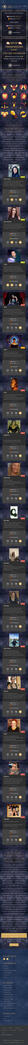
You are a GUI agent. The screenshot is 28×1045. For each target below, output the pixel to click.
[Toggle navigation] (3, 2)
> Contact (5, 966)
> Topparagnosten (7, 987)
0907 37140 (17, 18)
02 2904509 (17, 28)
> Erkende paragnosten (9, 1003)
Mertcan (6, 776)
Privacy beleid (13, 1030)
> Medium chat (7, 992)
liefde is (15, 926)
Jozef (5, 349)
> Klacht (5, 977)
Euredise (6, 606)
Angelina (6, 435)
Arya (5, 392)
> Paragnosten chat (8, 994)
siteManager (10, 1040)
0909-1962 (18, 16)
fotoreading (4, 924)
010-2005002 (18, 25)
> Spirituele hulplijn (8, 999)
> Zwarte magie (7, 1001)
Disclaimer (21, 1030)
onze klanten (20, 928)
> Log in (5, 1018)
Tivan (5, 264)
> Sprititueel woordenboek (10, 1008)
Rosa (5, 307)
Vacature (10, 1028)
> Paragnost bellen (8, 997)
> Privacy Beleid (7, 973)
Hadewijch (7, 478)
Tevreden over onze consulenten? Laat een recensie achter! (14, 935)
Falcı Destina (7, 221)
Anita (5, 734)
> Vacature (5, 968)
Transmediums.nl (6, 928)
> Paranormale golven (8, 1006)
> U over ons (6, 1016)
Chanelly (6, 819)
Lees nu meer (14, 187)
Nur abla (6, 520)
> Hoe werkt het (7, 1021)
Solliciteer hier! (14, 944)
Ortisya (6, 691)
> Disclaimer (6, 975)
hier (7, 919)
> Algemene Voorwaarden (10, 970)
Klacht (3, 1032)
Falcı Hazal (7, 179)
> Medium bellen (7, 990)
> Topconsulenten (7, 985)
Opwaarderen (14, 32)
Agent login (21, 1042)
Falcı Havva (7, 648)
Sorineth (6, 563)
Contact (4, 1028)
